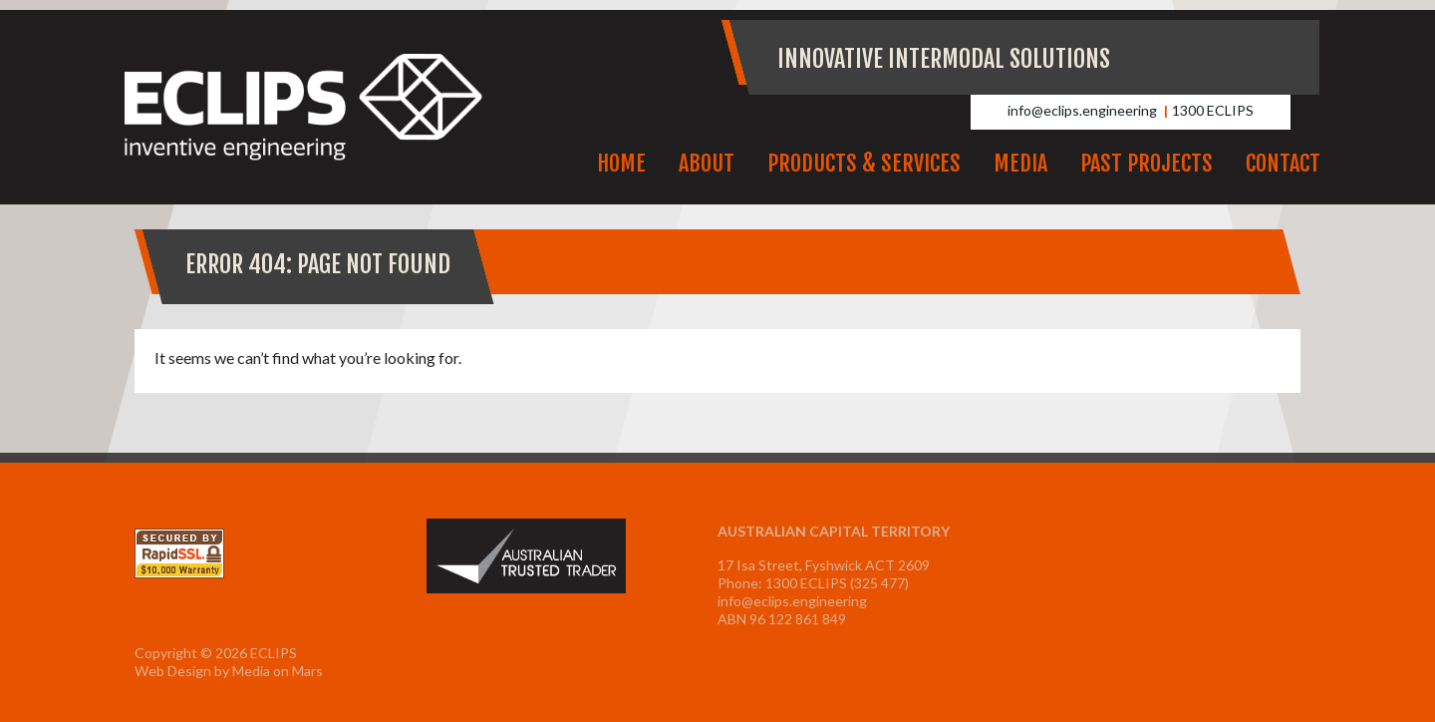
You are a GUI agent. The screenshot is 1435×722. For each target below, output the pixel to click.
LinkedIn (1285, 57)
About (706, 163)
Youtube (1157, 57)
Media (1020, 163)
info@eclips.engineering (1082, 110)
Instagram (1200, 57)
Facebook (1243, 57)
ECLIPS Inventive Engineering (304, 108)
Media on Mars (277, 670)
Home (621, 163)
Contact (1283, 163)
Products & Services (864, 163)
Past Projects (1146, 163)
